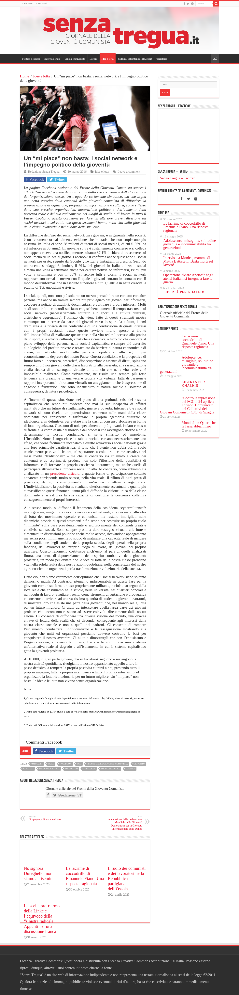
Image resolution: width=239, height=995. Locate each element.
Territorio (161, 58)
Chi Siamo (27, 3)
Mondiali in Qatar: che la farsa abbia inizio (199, 424)
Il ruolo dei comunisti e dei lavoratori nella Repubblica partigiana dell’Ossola (127, 878)
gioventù (139, 763)
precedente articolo (64, 473)
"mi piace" (36, 763)
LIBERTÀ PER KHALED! (193, 384)
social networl (110, 768)
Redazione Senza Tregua (44, 171)
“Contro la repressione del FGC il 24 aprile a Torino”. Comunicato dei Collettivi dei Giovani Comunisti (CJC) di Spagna (187, 405)
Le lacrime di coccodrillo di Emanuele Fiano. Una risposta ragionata (85, 876)
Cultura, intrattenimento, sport (135, 58)
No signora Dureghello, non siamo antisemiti (38, 873)
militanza (89, 768)
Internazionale (52, 58)
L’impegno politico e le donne (48, 818)
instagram (71, 768)
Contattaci (41, 3)
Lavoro (93, 58)
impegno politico (49, 768)
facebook (65, 763)
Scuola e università (75, 58)
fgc (79, 763)
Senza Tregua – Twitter (173, 172)
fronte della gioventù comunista (107, 763)
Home (24, 76)
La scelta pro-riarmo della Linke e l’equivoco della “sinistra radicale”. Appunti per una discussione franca (42, 918)
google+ (28, 768)
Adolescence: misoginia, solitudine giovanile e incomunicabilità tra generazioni (186, 364)
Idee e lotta (108, 58)
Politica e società (31, 58)
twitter (130, 768)
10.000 (51, 763)
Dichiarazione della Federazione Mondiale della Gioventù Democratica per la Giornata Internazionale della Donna (122, 822)
